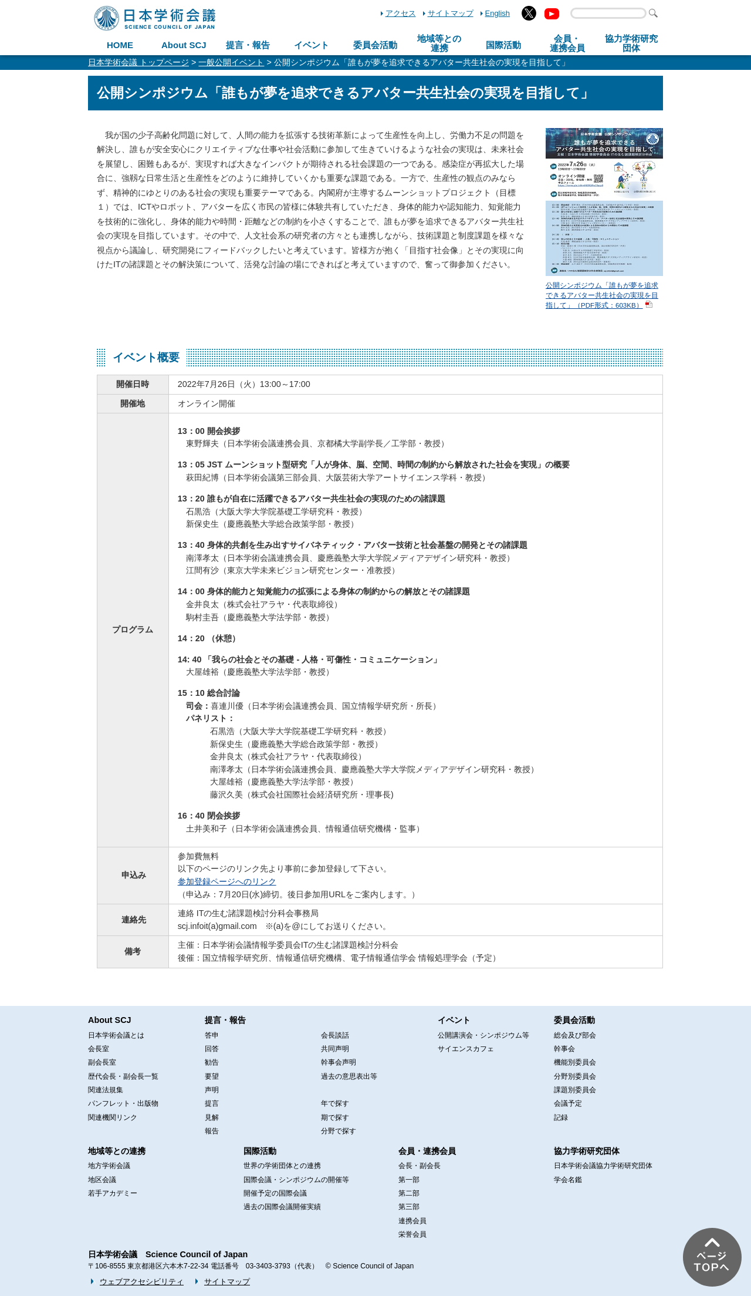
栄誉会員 (412, 1234)
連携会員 (412, 1221)
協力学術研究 (631, 43)
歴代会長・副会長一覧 (123, 1076)
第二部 (409, 1193)
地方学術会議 (109, 1166)
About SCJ (184, 45)
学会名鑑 (568, 1180)
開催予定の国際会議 (275, 1193)
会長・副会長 (419, 1166)
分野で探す (338, 1131)
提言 (212, 1103)
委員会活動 (375, 45)
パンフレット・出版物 (123, 1103)
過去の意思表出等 (349, 1076)
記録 (561, 1117)
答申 (212, 1035)
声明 (212, 1090)
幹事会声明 (338, 1062)
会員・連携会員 (427, 1151)
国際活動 (503, 45)
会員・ (567, 43)
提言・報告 (248, 45)
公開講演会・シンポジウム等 (483, 1035)
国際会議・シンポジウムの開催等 (296, 1180)
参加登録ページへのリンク (227, 881)
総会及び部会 (575, 1035)
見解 (212, 1117)
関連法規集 (105, 1090)
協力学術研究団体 (587, 1151)
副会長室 (102, 1062)
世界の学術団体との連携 (282, 1166)
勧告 (212, 1062)
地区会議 (102, 1180)
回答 (212, 1049)
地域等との (439, 43)
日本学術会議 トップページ (138, 62)
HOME (120, 45)
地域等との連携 (117, 1151)
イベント (311, 45)
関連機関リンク (112, 1117)
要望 (212, 1076)
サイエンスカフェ (466, 1049)
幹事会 (564, 1049)
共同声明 (335, 1049)
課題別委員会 (575, 1090)
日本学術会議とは (116, 1035)
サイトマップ (450, 13)
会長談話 (335, 1035)
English (497, 13)
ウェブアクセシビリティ (142, 1281)
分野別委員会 (575, 1076)
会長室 (98, 1049)
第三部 (409, 1207)
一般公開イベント (231, 62)
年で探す (335, 1103)
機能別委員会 (575, 1062)
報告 (212, 1131)
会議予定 (568, 1103)
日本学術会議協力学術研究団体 (603, 1166)
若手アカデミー (112, 1193)
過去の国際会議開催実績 (282, 1207)
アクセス (400, 13)
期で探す (335, 1117)
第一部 (409, 1180)
